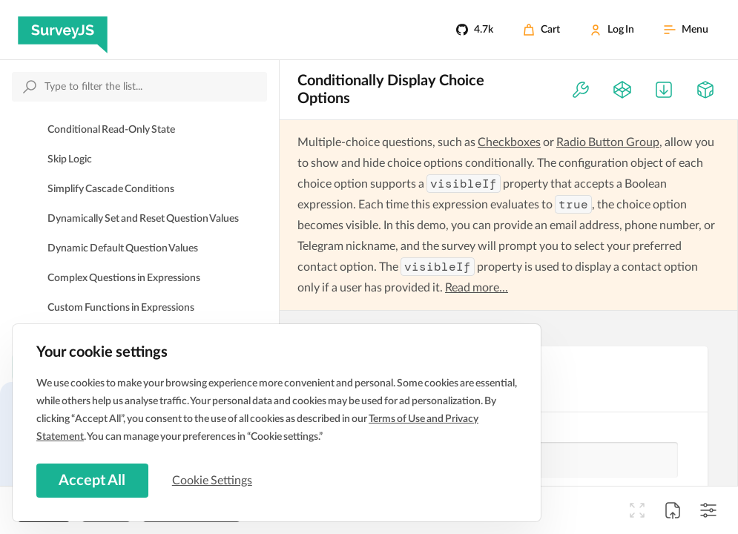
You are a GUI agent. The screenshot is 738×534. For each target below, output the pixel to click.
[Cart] (541, 30)
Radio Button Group (607, 142)
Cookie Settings (214, 480)
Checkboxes (509, 142)
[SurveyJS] (63, 29)
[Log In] (612, 30)
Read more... (476, 288)
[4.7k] (474, 30)
